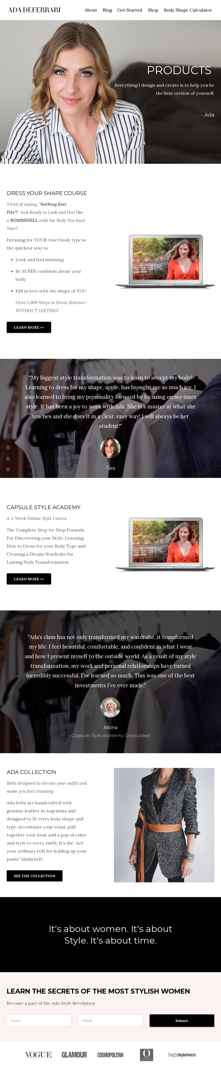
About (91, 10)
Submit (181, 1020)
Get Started (129, 10)
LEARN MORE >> (29, 327)
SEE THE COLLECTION (34, 876)
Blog (107, 10)
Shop (153, 10)
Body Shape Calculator (188, 10)
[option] (110, 418)
